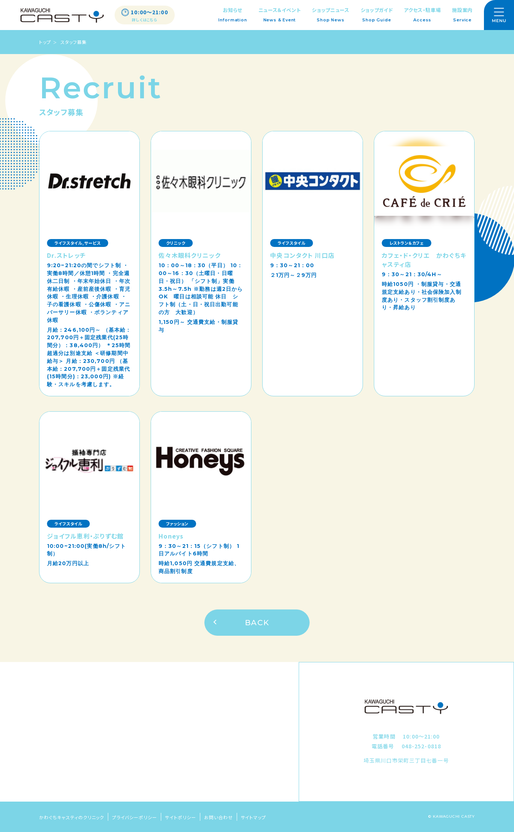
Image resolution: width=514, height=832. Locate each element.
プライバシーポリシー (134, 817)
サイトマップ (253, 817)
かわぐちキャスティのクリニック (71, 817)
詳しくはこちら (144, 20)
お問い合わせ (218, 817)
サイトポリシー (180, 817)
